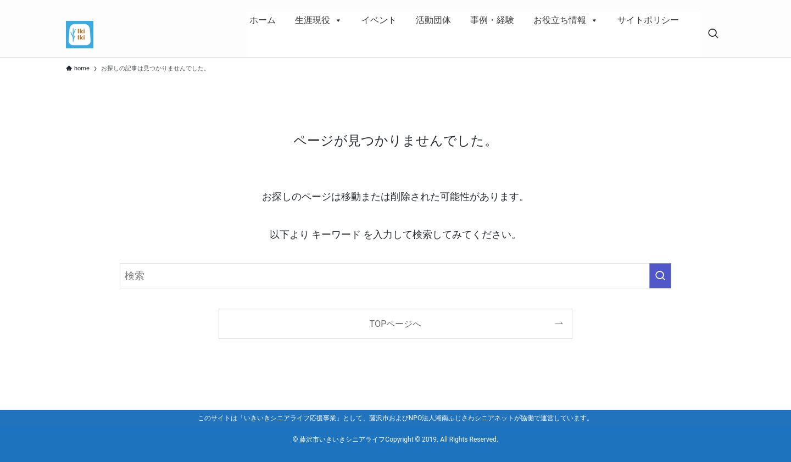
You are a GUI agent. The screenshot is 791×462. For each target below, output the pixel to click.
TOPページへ (396, 324)
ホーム (262, 20)
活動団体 (433, 20)
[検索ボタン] (713, 34)
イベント (379, 20)
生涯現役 (318, 20)
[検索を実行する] (660, 275)
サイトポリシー (648, 20)
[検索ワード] (395, 275)
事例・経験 (492, 20)
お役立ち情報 (565, 20)
